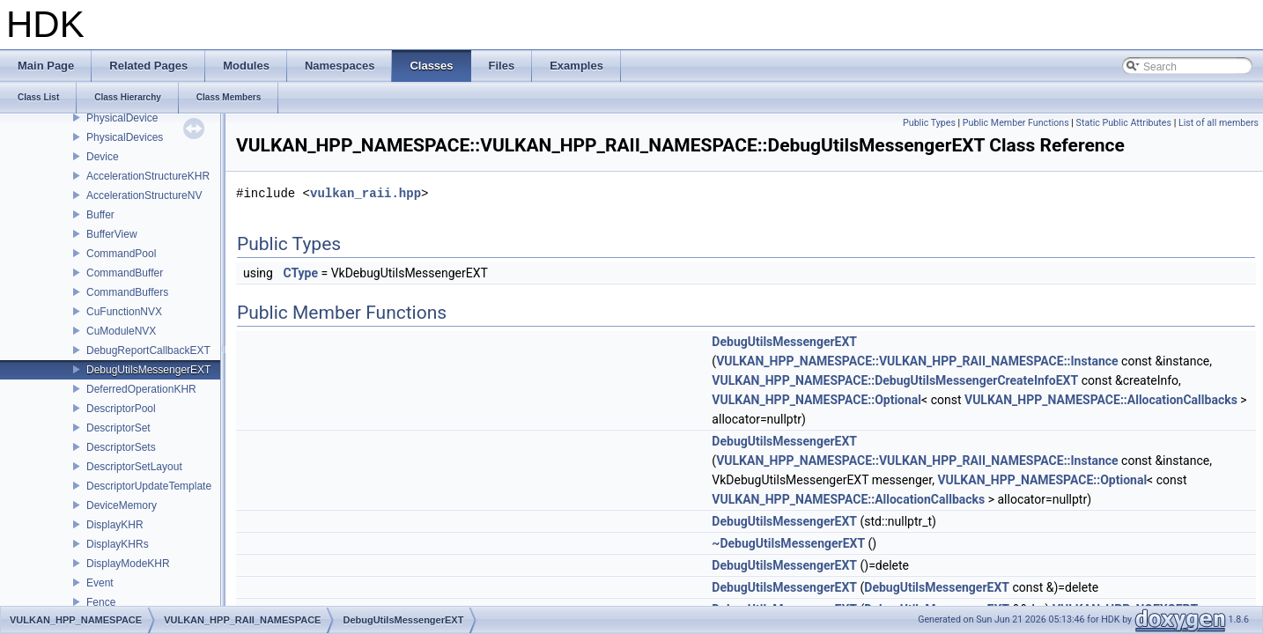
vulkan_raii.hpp (365, 193)
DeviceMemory (121, 505)
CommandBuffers (127, 292)
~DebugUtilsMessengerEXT (788, 543)
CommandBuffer (124, 273)
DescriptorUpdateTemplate (148, 486)
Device (102, 157)
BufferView (111, 234)
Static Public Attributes (1123, 123)
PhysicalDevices (124, 137)
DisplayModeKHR (128, 563)
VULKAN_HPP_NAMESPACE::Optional (816, 400)
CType (300, 273)
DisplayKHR (115, 525)
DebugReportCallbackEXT (148, 350)
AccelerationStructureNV (144, 195)
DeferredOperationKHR (141, 389)
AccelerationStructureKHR (148, 176)
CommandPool (121, 253)
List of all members (1218, 123)
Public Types (929, 123)
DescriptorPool (121, 408)
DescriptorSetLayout (134, 467)
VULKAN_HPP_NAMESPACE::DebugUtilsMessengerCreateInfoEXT (895, 380)
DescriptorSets (121, 447)
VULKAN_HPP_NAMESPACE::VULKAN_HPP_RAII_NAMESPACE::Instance (917, 361)
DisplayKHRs (117, 544)
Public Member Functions (1016, 123)
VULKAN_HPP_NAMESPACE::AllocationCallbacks (1100, 400)
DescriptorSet (118, 428)
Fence (100, 602)
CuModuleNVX (121, 331)
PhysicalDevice (122, 118)
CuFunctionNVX (124, 312)
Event (100, 583)
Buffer (100, 215)
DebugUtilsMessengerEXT (148, 370)
